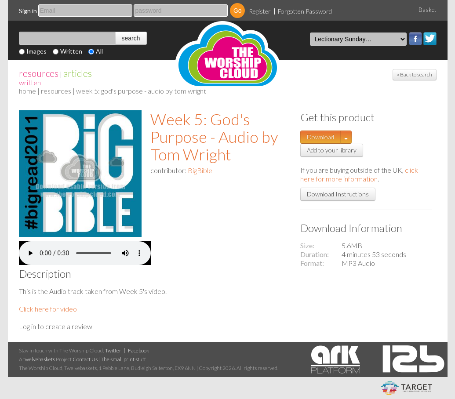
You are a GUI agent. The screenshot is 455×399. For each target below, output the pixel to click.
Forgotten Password (305, 11)
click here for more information (359, 174)
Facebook (415, 38)
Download (320, 137)
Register (260, 11)
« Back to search (414, 74)
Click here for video (48, 309)
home (27, 91)
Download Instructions (338, 194)
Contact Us (85, 359)
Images (36, 51)
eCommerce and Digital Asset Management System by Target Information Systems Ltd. (406, 388)
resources (38, 73)
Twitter (430, 38)
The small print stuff (123, 359)
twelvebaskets (39, 359)
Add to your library (332, 150)
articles (77, 73)
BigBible (200, 170)
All (99, 51)
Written (71, 51)
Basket (428, 9)
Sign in (28, 11)
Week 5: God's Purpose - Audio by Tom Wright (214, 136)
